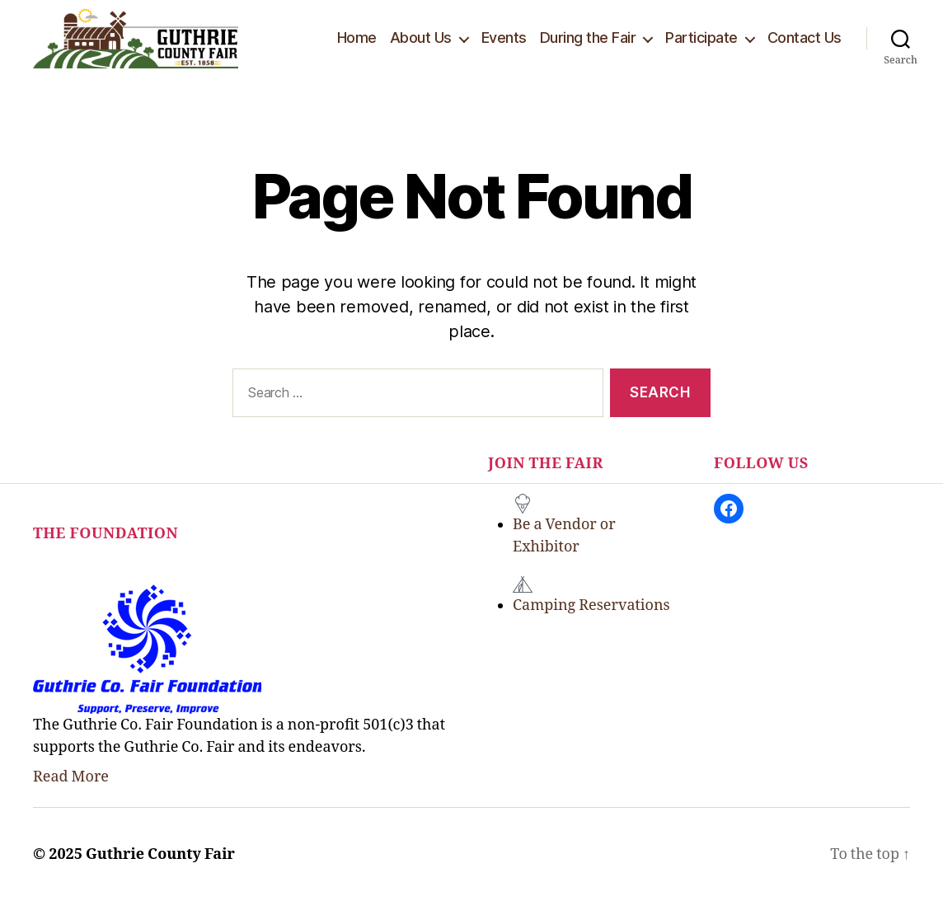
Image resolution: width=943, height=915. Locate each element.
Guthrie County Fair (160, 868)
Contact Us (804, 44)
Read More (71, 790)
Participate (701, 44)
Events (504, 44)
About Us (421, 44)
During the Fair (588, 44)
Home (357, 44)
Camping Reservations (591, 619)
